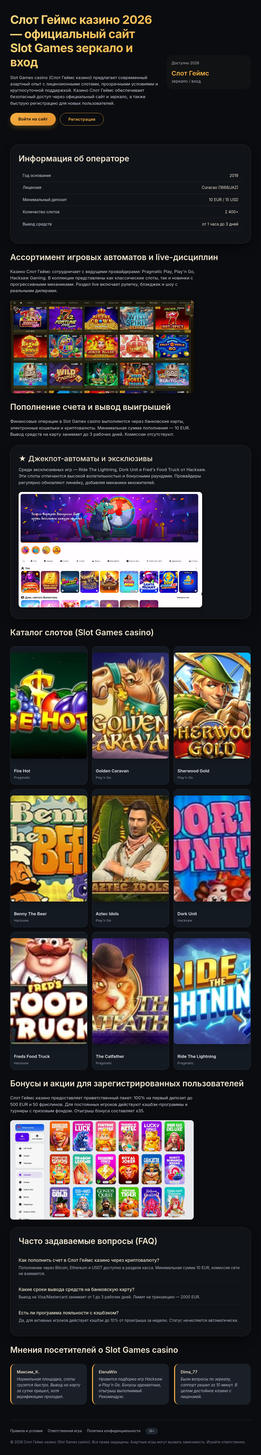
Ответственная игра (65, 1431)
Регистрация (81, 119)
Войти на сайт (33, 119)
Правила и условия (26, 1431)
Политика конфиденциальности (113, 1431)
